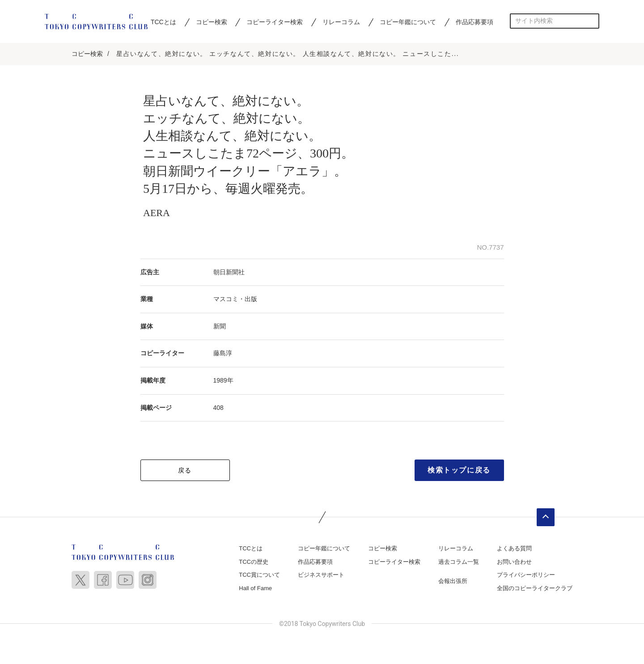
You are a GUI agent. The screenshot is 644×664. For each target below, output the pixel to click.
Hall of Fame (255, 588)
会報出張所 (452, 581)
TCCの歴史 (253, 561)
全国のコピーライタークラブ (534, 588)
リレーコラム (341, 22)
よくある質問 (514, 548)
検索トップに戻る (459, 470)
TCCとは (163, 22)
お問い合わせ (514, 561)
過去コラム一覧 (458, 561)
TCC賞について (259, 574)
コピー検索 (211, 22)
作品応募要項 (474, 22)
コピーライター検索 (274, 22)
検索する (592, 20)
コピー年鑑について (408, 22)
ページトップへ (546, 517)
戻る (185, 470)
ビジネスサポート (321, 574)
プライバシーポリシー (526, 574)
